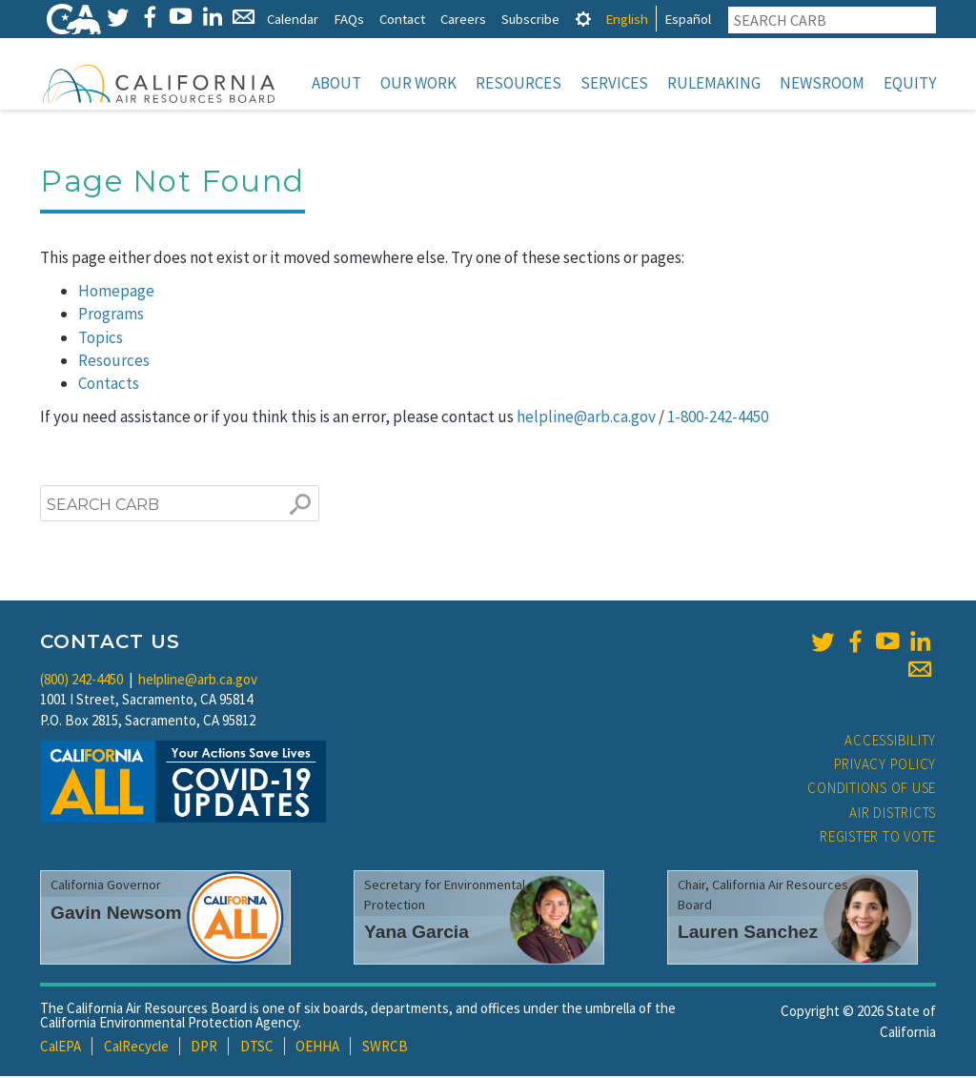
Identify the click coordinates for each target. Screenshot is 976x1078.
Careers (463, 19)
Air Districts (892, 814)
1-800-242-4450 (717, 418)
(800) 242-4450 (81, 681)
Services (614, 82)
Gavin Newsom (116, 915)
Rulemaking (714, 82)
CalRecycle (136, 1048)
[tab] (583, 18)
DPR (204, 1048)
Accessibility (890, 742)
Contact (402, 19)
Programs (111, 315)
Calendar (292, 19)
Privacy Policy (885, 766)
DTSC (257, 1048)
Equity (910, 82)
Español (687, 19)
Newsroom (822, 82)
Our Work (418, 82)
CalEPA (60, 1048)
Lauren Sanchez (748, 934)
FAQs (349, 19)
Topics (100, 339)
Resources (518, 82)
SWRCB (385, 1048)
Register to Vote (878, 838)
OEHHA (317, 1048)
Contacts (108, 385)
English (626, 19)
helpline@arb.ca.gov (586, 418)
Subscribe (530, 19)
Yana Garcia (416, 934)
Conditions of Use (871, 790)
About (336, 82)
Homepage (116, 292)
